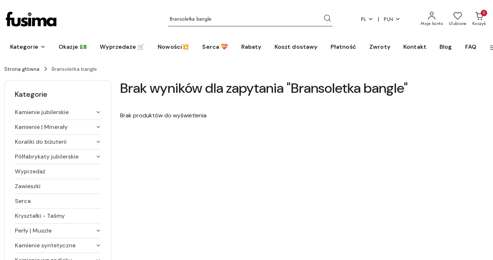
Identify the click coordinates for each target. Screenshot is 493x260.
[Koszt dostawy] (296, 47)
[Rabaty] (251, 47)
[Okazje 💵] (73, 47)
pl (367, 19)
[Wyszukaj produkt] (250, 19)
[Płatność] (343, 47)
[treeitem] (58, 112)
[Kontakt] (414, 47)
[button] (27, 47)
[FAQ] (470, 47)
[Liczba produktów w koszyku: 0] (479, 19)
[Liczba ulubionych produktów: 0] (457, 19)
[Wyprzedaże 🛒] (122, 47)
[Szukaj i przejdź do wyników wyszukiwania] (327, 19)
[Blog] (446, 47)
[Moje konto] (432, 19)
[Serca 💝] (215, 47)
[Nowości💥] (173, 47)
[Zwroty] (379, 47)
